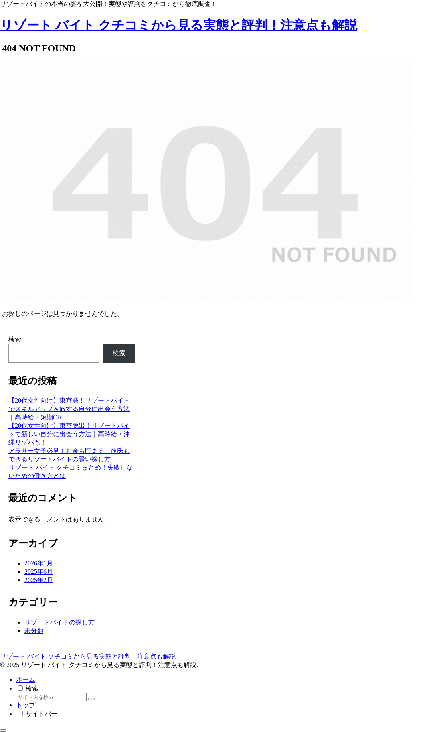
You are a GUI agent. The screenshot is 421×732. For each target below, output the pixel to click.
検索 (14, 339)
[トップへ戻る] (3, 730)
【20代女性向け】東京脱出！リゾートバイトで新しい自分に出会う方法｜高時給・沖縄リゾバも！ (69, 434)
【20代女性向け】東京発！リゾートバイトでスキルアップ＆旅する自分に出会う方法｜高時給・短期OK (69, 409)
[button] (91, 699)
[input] (51, 697)
